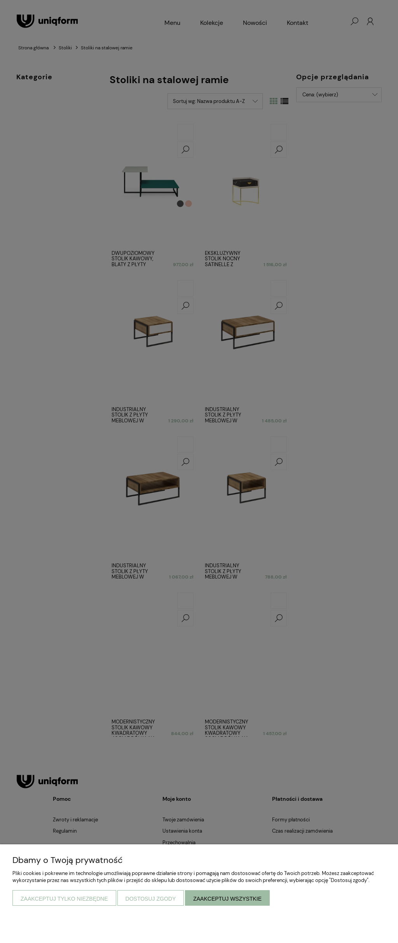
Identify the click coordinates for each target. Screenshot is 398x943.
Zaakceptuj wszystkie (227, 899)
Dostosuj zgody (151, 899)
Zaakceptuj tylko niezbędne (64, 899)
